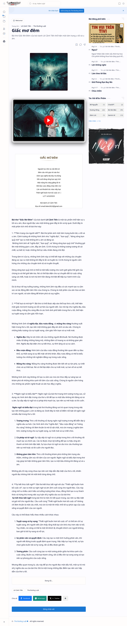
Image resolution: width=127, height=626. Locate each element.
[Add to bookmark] (121, 25)
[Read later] (76, 44)
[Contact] (4, 33)
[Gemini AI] (115, 115)
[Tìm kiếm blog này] (44, 3)
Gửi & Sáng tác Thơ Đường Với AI (72, 11)
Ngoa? (94, 50)
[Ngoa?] (106, 33)
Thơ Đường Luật (21, 621)
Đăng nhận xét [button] (49, 609)
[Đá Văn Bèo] (110, 46)
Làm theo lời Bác (99, 73)
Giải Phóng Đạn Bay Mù (102, 82)
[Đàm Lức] (97, 115)
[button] (4, 3)
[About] (4, 28)
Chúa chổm (97, 91)
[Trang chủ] (4, 11)
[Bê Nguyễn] (97, 104)
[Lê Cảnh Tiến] (18, 590)
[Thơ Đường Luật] (13, 3)
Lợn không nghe (99, 65)
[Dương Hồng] (97, 110)
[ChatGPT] (115, 104)
